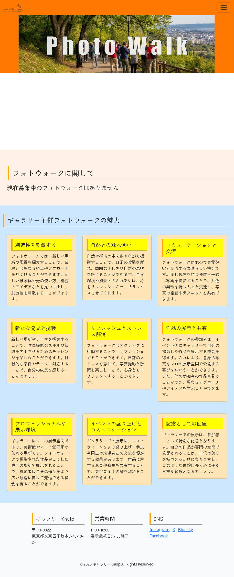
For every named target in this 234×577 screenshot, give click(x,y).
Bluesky (185, 529)
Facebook (159, 536)
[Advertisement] (117, 111)
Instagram (159, 529)
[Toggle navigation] (224, 7)
